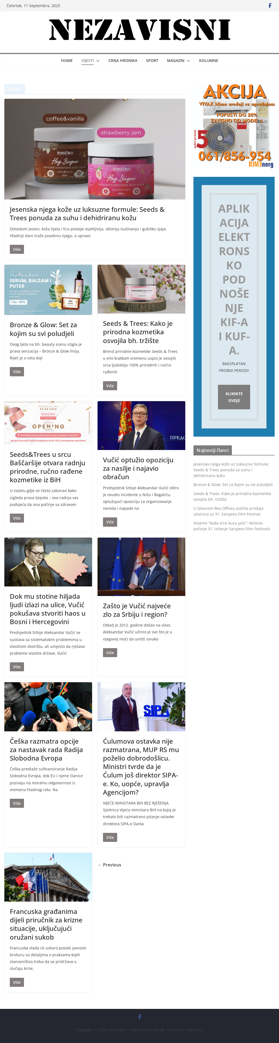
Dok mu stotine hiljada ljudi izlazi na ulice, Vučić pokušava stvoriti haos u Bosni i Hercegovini (48, 609)
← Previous (109, 865)
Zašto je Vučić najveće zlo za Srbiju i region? (137, 610)
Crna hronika (122, 60)
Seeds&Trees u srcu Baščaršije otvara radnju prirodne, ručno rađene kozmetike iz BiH (47, 467)
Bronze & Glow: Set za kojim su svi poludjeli (43, 329)
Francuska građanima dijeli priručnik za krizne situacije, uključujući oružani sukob (46, 924)
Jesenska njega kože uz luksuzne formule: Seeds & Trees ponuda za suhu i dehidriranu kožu (87, 213)
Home (67, 60)
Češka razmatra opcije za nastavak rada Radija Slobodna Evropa (46, 749)
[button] (97, 61)
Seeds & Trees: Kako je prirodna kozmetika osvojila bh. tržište (138, 332)
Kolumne (208, 60)
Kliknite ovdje (234, 397)
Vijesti (87, 60)
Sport (152, 60)
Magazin (175, 60)
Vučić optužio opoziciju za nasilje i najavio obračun (138, 468)
